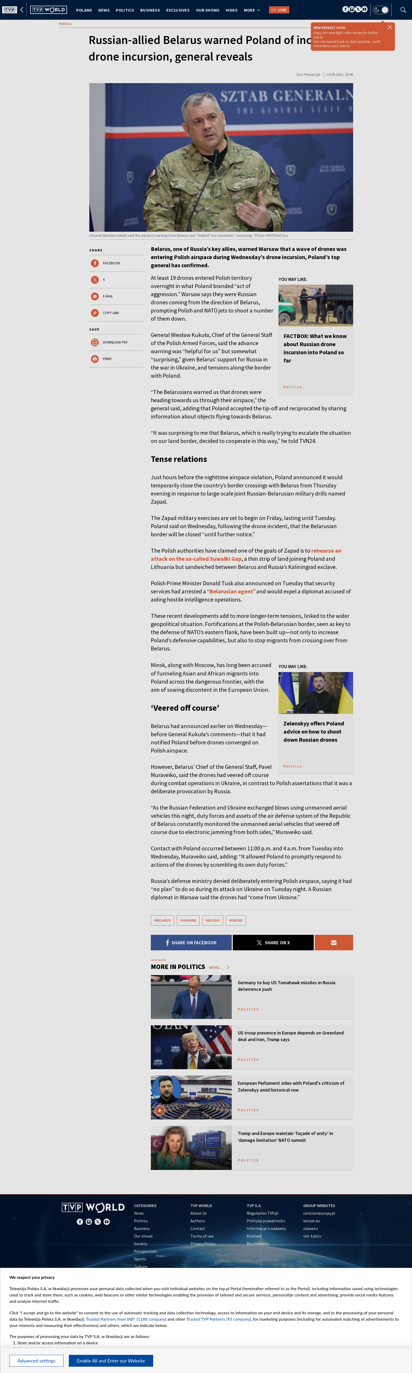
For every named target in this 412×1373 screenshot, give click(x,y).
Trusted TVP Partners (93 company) (218, 1318)
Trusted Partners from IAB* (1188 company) (126, 1318)
